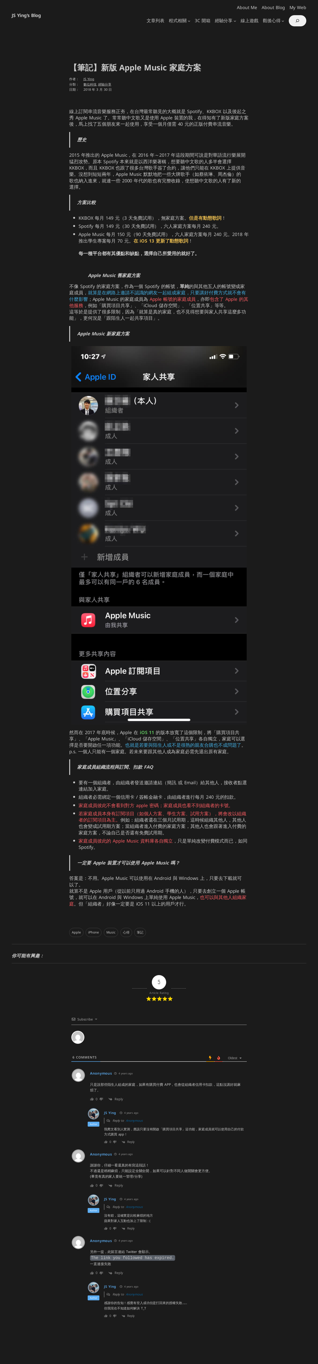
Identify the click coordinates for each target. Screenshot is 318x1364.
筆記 (140, 932)
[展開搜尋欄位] (297, 20)
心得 (126, 932)
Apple (76, 932)
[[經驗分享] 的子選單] (235, 21)
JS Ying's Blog (26, 15)
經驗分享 (104, 84)
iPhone (93, 932)
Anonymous (134, 1121)
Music (111, 932)
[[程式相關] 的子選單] (189, 21)
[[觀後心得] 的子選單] (283, 21)
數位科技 (90, 84)
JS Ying (88, 79)
